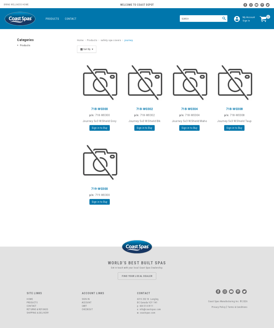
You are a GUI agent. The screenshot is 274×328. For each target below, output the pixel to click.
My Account (249, 17)
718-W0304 (189, 109)
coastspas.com (147, 312)
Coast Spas (20, 19)
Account (87, 302)
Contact (70, 18)
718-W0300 (99, 109)
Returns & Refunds (37, 309)
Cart (84, 306)
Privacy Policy (219, 307)
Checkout (87, 309)
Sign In (246, 20)
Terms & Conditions (237, 307)
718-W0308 (234, 109)
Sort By (86, 49)
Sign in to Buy (100, 127)
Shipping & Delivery (38, 312)
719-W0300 (99, 189)
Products (52, 18)
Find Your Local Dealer (137, 276)
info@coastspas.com (150, 309)
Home (30, 299)
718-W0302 (144, 109)
